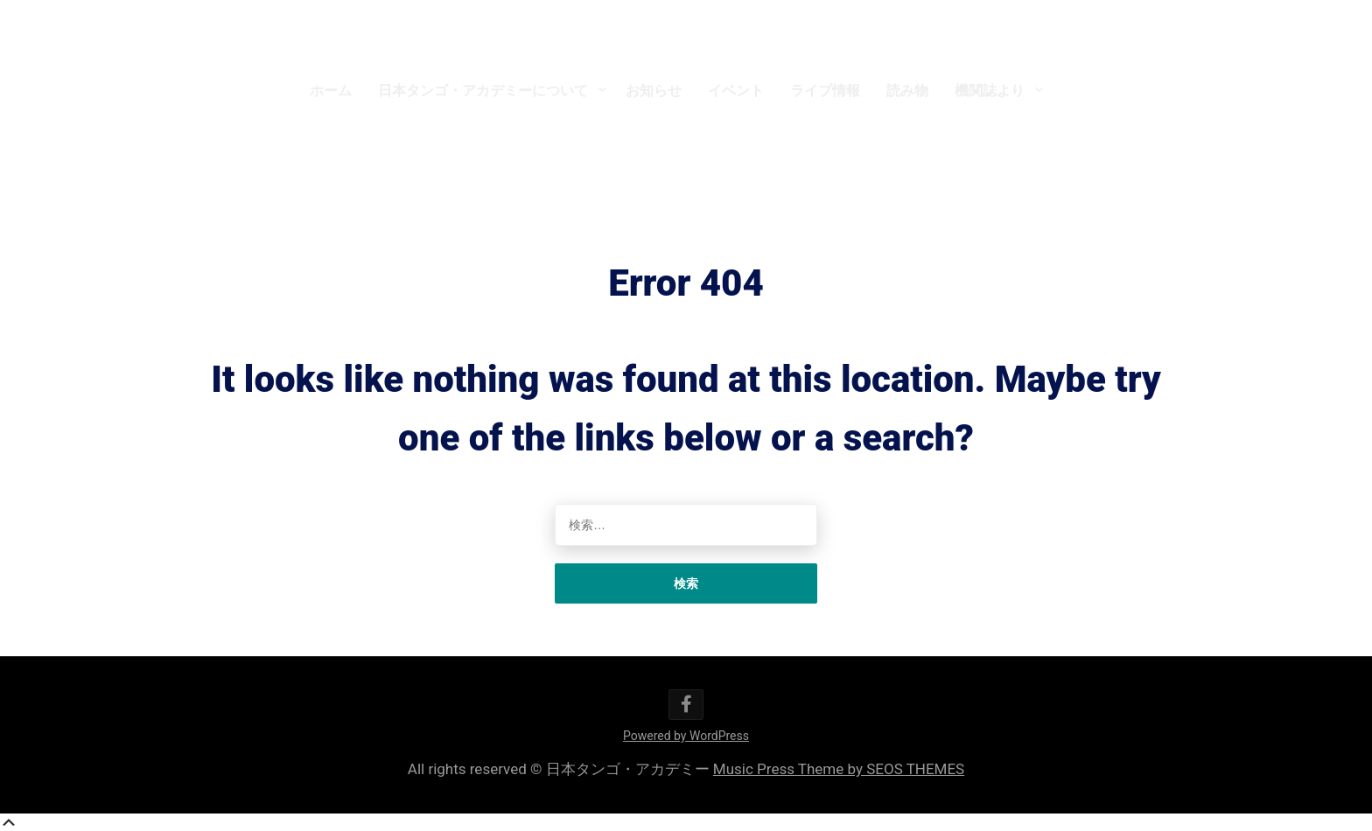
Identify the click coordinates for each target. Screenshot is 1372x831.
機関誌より (990, 90)
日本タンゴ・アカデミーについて (483, 90)
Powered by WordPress (686, 736)
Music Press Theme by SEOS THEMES (838, 769)
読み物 (907, 90)
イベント (736, 90)
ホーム (331, 90)
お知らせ (654, 90)
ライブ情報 (825, 90)
